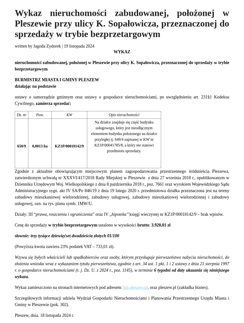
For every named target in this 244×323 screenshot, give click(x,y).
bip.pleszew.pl (135, 287)
